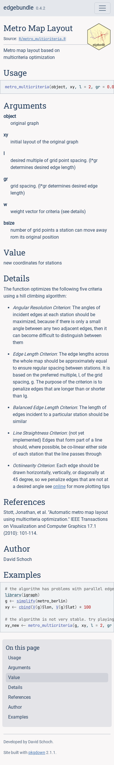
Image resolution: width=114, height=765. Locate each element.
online (59, 486)
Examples (18, 717)
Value (14, 677)
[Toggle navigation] (102, 8)
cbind (24, 607)
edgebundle (18, 7)
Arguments (19, 667)
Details (15, 687)
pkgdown (36, 752)
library (13, 594)
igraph (30, 594)
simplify (26, 601)
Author (15, 707)
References (19, 697)
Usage (14, 657)
